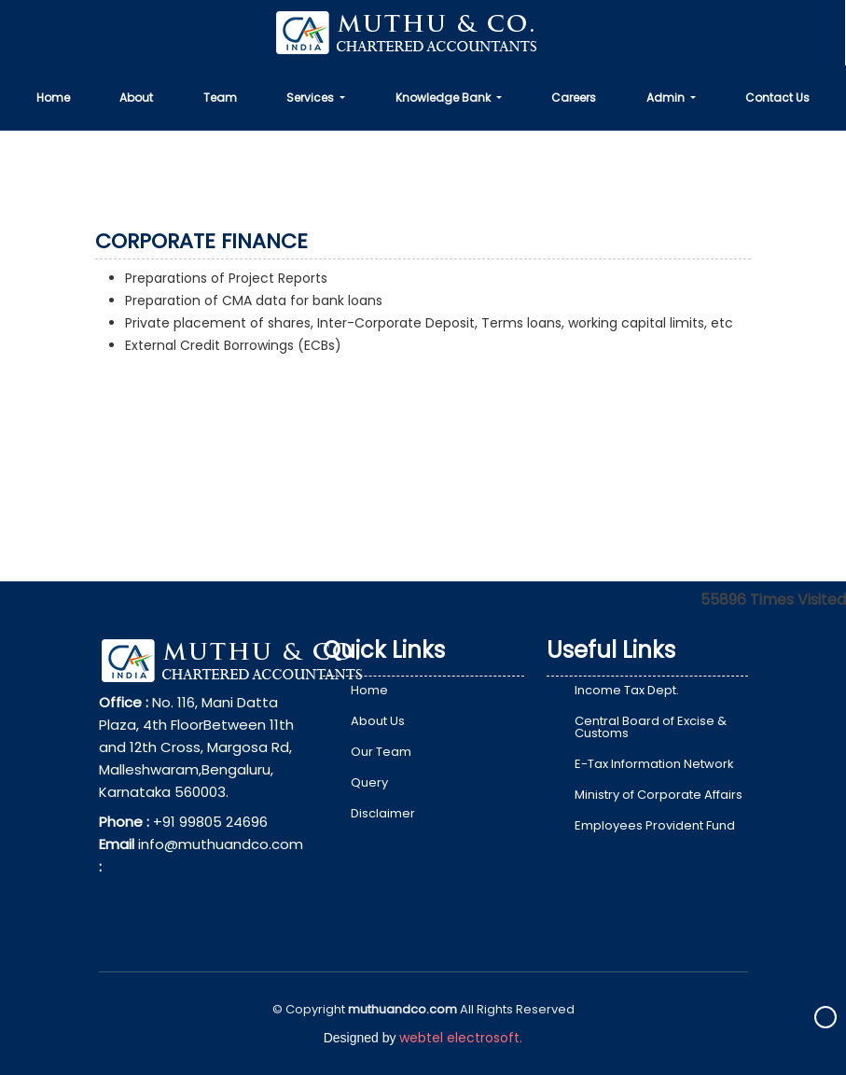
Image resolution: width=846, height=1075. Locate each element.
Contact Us (777, 97)
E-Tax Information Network (654, 764)
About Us (378, 721)
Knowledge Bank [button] (444, 97)
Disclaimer (383, 813)
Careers (573, 97)
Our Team (381, 752)
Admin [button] (666, 97)
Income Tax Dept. (627, 690)
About (136, 97)
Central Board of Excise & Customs (651, 727)
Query (369, 782)
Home (53, 97)
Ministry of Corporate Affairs (658, 795)
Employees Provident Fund (655, 825)
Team (220, 97)
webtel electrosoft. (460, 1037)
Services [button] (311, 97)
